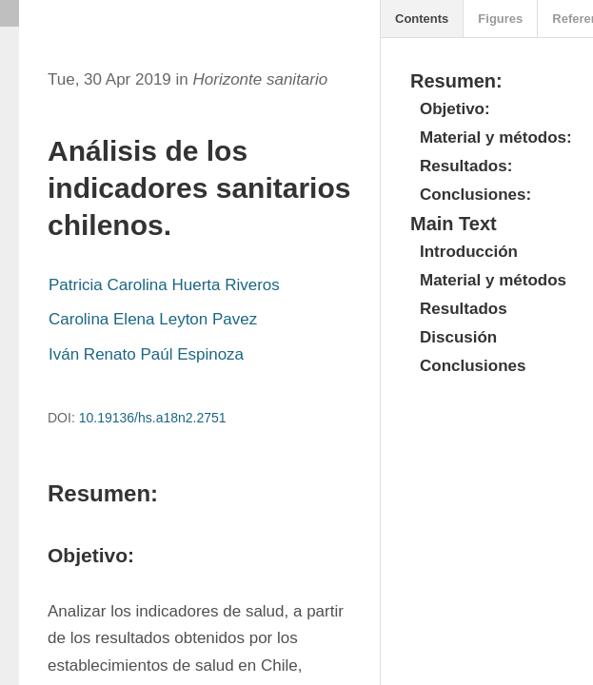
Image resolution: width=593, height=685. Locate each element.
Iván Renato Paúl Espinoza (146, 354)
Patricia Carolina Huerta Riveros (164, 285)
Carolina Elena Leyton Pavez (153, 319)
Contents (421, 18)
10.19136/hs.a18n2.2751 (153, 417)
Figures (500, 18)
